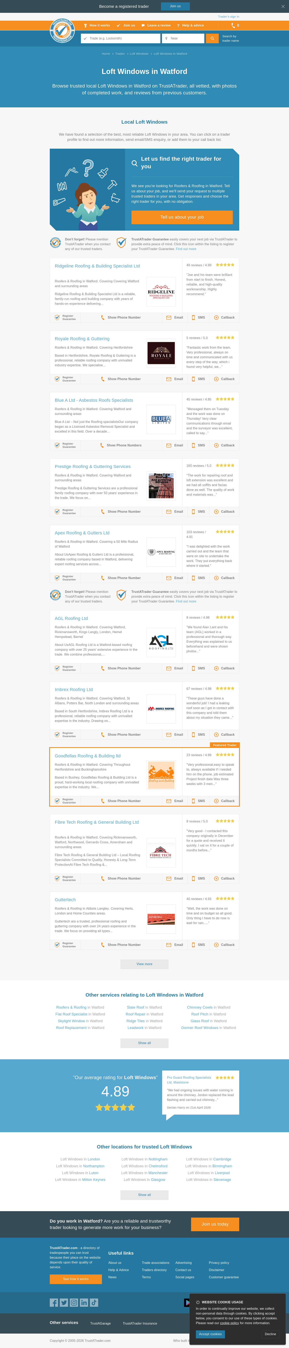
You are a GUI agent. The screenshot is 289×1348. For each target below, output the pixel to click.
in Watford (80, 1007)
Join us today (215, 1224)
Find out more (186, 249)
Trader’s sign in (228, 16)
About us (114, 1262)
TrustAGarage (100, 1323)
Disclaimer (216, 1270)
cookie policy (229, 1323)
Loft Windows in (80, 1159)
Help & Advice (118, 1270)
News (112, 1277)
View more (145, 964)
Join (175, 6)
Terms (146, 1277)
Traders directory (154, 1270)
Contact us (183, 1270)
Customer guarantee (224, 1277)
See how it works (76, 1279)
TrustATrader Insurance (140, 1323)
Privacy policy (219, 1262)
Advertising (183, 1262)
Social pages (184, 1277)
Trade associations (155, 1262)
